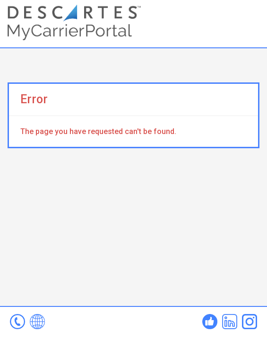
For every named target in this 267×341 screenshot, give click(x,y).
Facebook (209, 321)
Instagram (249, 321)
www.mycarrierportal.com (37, 321)
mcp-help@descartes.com (17, 321)
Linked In (229, 321)
